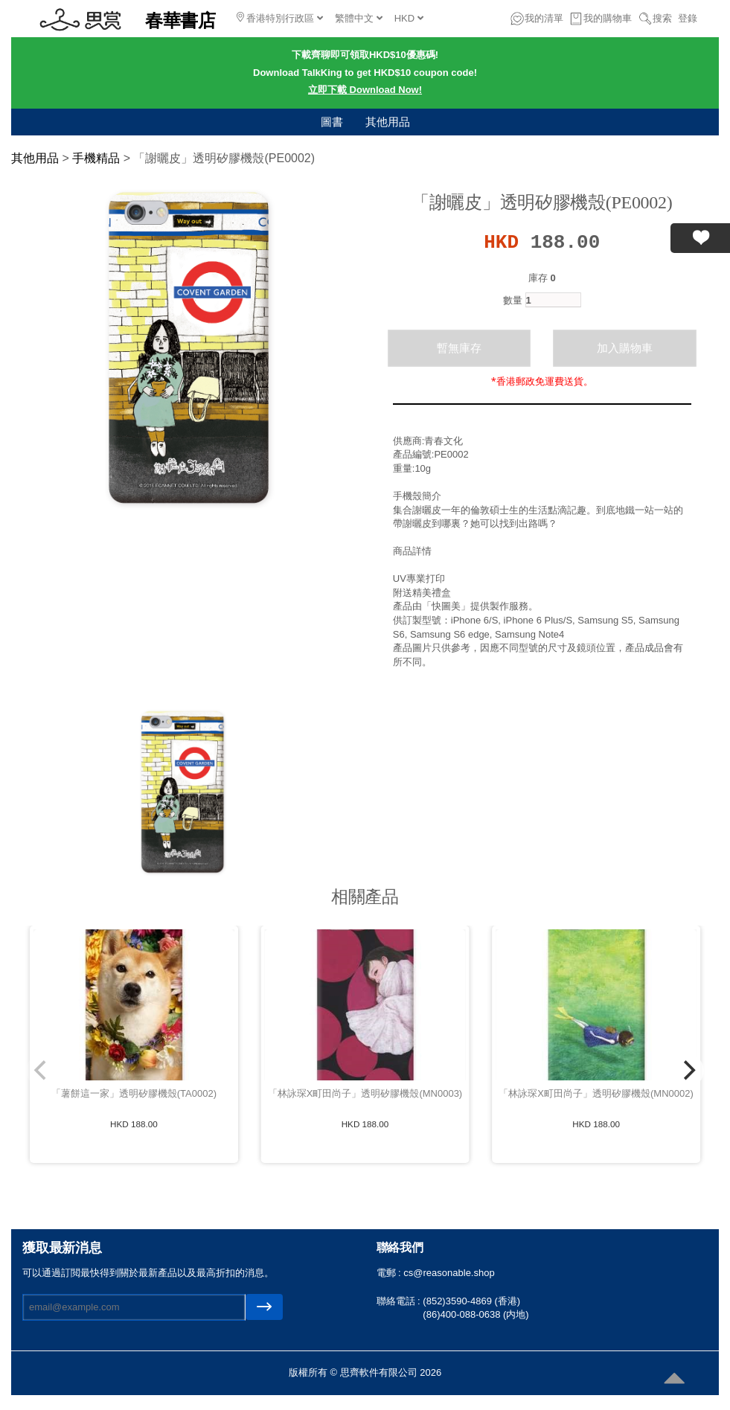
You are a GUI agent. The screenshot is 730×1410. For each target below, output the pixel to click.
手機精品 (96, 158)
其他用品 (387, 121)
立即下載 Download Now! (365, 89)
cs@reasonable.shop (448, 1272)
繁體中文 (358, 18)
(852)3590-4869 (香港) (471, 1301)
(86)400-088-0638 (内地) (475, 1314)
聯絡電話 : (400, 1301)
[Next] (687, 1070)
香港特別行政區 (280, 18)
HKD (408, 18)
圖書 (332, 121)
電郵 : (390, 1272)
